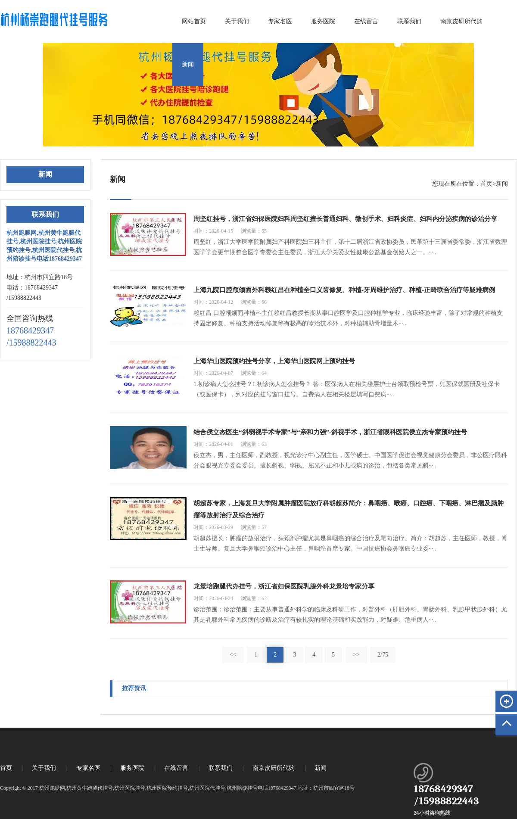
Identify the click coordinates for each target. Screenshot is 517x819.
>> (356, 654)
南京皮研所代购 (461, 21)
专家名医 (280, 21)
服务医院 (323, 21)
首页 (486, 184)
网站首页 (194, 21)
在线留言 (366, 21)
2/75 (382, 654)
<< (233, 654)
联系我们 (409, 21)
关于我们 (237, 21)
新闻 (188, 64)
